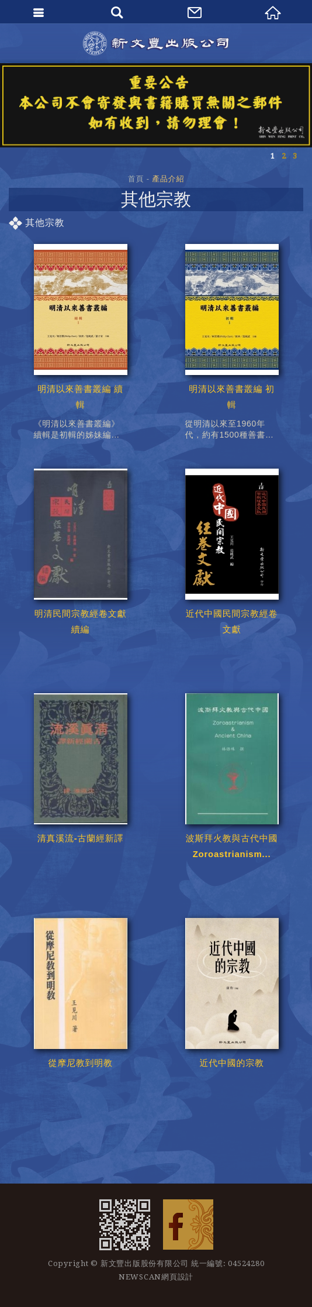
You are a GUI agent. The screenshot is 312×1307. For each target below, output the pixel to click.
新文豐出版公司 (156, 43)
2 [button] (284, 156)
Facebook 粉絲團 (188, 1224)
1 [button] (273, 156)
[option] (156, 105)
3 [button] (295, 156)
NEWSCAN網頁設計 (156, 1276)
